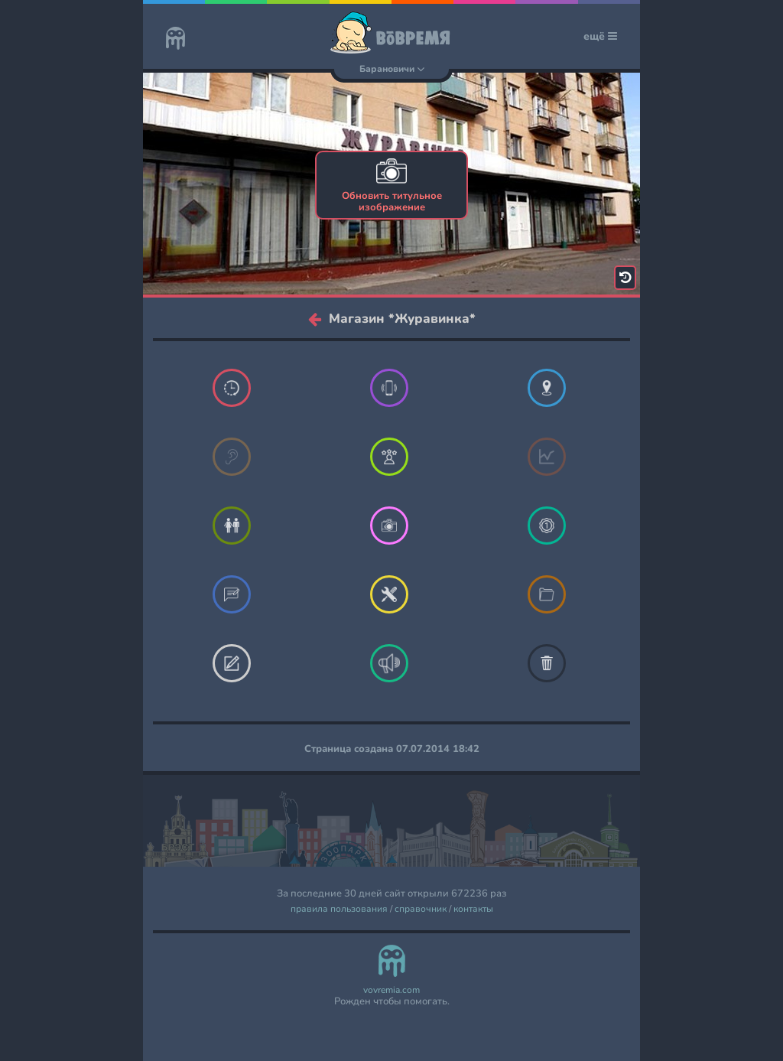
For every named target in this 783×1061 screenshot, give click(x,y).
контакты (473, 909)
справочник (421, 909)
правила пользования (339, 909)
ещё (600, 36)
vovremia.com (391, 990)
